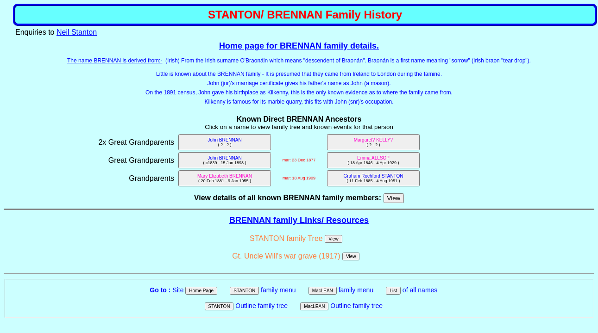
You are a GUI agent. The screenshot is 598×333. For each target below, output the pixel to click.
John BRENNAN (224, 142)
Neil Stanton (77, 32)
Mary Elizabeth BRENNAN (224, 178)
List (393, 290)
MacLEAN (322, 290)
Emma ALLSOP (373, 160)
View (333, 238)
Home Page (201, 290)
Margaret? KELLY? (373, 142)
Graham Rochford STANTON (373, 178)
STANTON (244, 290)
